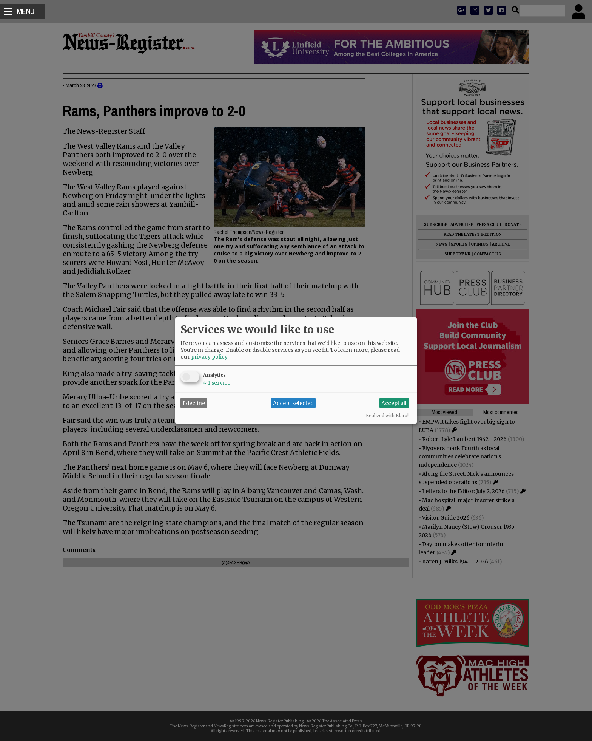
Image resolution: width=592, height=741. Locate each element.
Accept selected (293, 403)
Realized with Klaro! (387, 415)
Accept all (394, 403)
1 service (216, 382)
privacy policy (209, 356)
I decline (194, 403)
